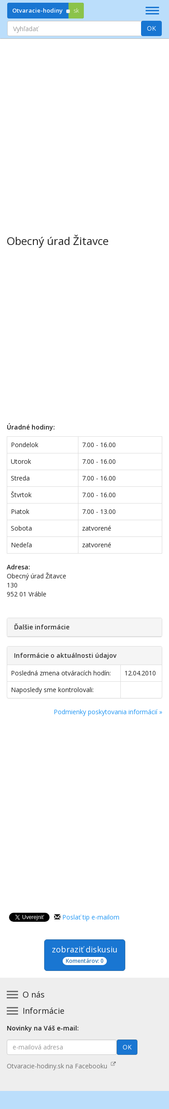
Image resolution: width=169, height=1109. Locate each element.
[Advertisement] (84, 130)
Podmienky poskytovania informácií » (108, 711)
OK (151, 28)
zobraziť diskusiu (85, 954)
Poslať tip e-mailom (90, 917)
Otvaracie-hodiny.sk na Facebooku (61, 1066)
